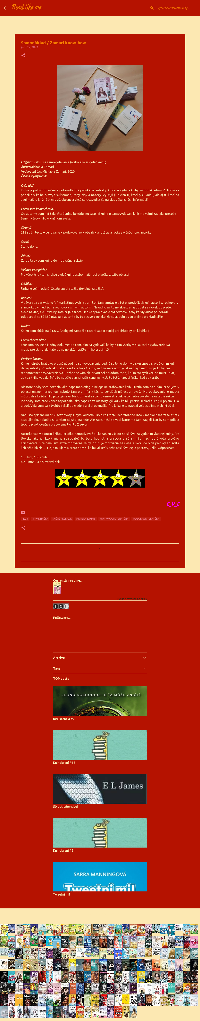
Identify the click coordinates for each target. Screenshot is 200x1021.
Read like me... (27, 8)
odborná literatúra (146, 518)
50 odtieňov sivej (65, 806)
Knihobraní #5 (63, 850)
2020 (25, 518)
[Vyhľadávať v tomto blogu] (176, 8)
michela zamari (85, 518)
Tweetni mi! (61, 894)
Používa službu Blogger (100, 914)
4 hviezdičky (40, 518)
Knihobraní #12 (64, 762)
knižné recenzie (62, 518)
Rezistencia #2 (64, 719)
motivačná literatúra (114, 518)
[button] (23, 55)
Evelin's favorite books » (132, 599)
